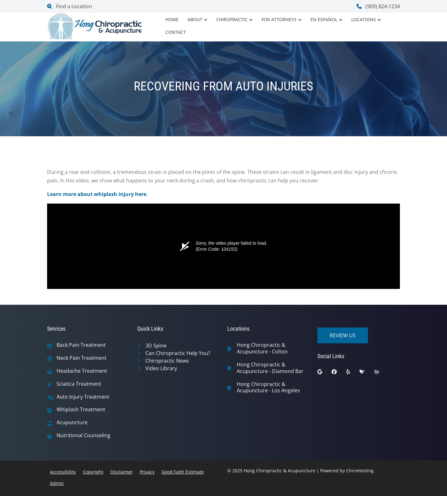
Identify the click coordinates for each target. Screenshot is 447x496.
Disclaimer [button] (121, 472)
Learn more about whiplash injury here (96, 194)
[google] (324, 373)
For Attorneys (279, 19)
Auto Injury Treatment (83, 397)
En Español (323, 19)
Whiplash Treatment (81, 409)
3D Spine (156, 345)
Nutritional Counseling (83, 435)
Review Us (343, 335)
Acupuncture (72, 422)
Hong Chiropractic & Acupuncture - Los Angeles (268, 387)
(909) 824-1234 (378, 6)
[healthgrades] (366, 373)
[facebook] (339, 373)
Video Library (161, 368)
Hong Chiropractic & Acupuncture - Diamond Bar (270, 368)
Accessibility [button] (63, 472)
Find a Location (69, 6)
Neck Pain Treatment (82, 358)
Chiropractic (232, 19)
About (194, 19)
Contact (175, 32)
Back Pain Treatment (81, 345)
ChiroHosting (360, 471)
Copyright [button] (93, 472)
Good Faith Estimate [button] (183, 472)
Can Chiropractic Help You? (177, 353)
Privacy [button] (147, 472)
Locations (363, 19)
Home (172, 19)
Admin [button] (57, 483)
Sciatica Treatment (79, 384)
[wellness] (381, 373)
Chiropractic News (167, 360)
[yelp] (352, 373)
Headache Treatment (82, 371)
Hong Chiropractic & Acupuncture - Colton (262, 348)
